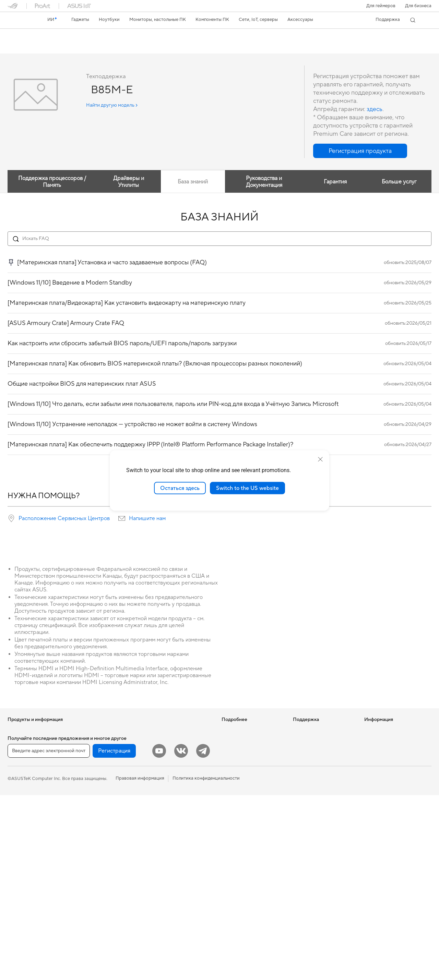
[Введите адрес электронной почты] (49, 916)
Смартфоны (20, 741)
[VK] (181, 917)
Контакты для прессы (386, 751)
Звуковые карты (96, 833)
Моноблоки (20, 844)
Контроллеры (163, 875)
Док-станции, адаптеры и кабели (176, 851)
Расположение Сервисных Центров (64, 518)
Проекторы (20, 834)
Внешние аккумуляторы (174, 865)
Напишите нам (147, 518)
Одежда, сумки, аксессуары (178, 818)
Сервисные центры (313, 756)
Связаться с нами (311, 777)
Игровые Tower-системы (33, 865)
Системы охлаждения (101, 782)
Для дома (17, 762)
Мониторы (19, 824)
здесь (374, 109)
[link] (19, 20)
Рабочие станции (97, 730)
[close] (320, 459)
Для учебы (19, 792)
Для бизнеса (418, 6)
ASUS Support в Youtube (318, 803)
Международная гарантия (320, 730)
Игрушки (158, 885)
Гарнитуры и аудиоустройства (181, 798)
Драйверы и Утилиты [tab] (127, 182)
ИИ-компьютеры (239, 730)
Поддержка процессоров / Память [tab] (52, 182)
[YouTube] (159, 917)
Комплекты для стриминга (176, 808)
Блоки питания (94, 792)
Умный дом (160, 756)
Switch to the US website (247, 487)
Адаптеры (89, 875)
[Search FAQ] (219, 239)
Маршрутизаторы (97, 854)
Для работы (20, 772)
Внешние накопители (101, 813)
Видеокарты (92, 761)
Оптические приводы (101, 802)
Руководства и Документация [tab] (264, 182)
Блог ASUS (233, 740)
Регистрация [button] (114, 916)
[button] (380, 6)
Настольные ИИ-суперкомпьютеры (168, 743)
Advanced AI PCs (239, 781)
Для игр (16, 803)
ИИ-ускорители (95, 823)
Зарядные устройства (172, 839)
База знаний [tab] (192, 182)
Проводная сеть (95, 885)
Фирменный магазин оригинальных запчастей (390, 774)
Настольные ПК (24, 854)
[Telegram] (203, 917)
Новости (373, 730)
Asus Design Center (241, 751)
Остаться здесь (180, 487)
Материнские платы (100, 751)
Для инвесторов (381, 740)
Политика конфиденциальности (206, 944)
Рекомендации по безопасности (311, 789)
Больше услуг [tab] (399, 182)
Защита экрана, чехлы (172, 828)
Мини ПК (17, 885)
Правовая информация (140, 944)
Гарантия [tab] (334, 182)
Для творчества (24, 782)
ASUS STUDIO (237, 761)
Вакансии (374, 761)
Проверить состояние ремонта (316, 743)
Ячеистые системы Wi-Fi (104, 864)
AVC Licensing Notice (243, 771)
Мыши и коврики (167, 787)
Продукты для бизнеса (173, 730)
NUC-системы (22, 875)
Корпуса (88, 771)
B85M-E (21, 36)
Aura (226, 802)
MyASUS (302, 813)
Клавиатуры (162, 777)
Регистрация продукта (317, 766)
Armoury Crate (237, 792)
